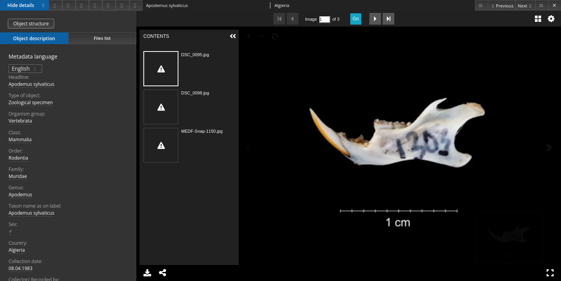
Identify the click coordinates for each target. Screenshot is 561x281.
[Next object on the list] (525, 5)
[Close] (554, 5)
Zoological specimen (31, 102)
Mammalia (20, 139)
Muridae (18, 176)
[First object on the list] (481, 5)
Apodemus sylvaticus (31, 84)
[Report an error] (136, 5)
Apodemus (20, 194)
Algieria (17, 250)
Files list (102, 38)
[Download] (55, 5)
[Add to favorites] (82, 5)
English (25, 68)
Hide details (26, 5)
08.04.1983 (20, 268)
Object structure (31, 23)
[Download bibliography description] (109, 5)
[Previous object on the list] (501, 5)
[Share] (69, 5)
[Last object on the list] (541, 5)
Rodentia (18, 158)
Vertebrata (20, 120)
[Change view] (95, 5)
